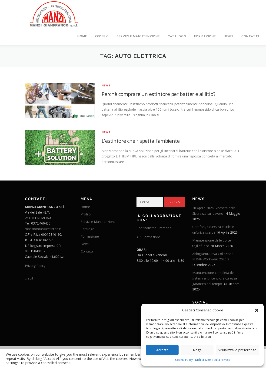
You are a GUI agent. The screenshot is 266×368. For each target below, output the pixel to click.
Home (82, 36)
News (228, 36)
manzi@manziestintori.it (43, 228)
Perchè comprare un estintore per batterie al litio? (158, 93)
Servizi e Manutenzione (138, 36)
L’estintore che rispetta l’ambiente (141, 140)
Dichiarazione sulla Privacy (212, 360)
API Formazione (148, 237)
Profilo (102, 36)
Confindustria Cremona (153, 227)
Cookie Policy (184, 360)
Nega (197, 350)
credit (29, 278)
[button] (256, 310)
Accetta (162, 350)
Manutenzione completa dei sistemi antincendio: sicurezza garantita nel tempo (214, 278)
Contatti (250, 36)
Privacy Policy (35, 265)
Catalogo (177, 36)
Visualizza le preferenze (237, 350)
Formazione (205, 36)
